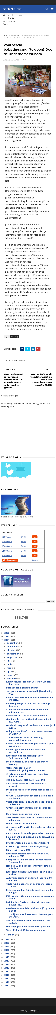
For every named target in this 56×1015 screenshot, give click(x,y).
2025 (7, 637)
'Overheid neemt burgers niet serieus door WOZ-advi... (29, 810)
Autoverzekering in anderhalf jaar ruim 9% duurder (29, 880)
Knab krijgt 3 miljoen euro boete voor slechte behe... (26, 751)
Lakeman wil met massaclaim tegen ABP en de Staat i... (30, 839)
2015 (7, 968)
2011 (7, 982)
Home (6, 36)
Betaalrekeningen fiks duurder (22, 688)
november (12, 647)
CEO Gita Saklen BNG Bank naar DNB (25, 780)
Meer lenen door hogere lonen (22, 814)
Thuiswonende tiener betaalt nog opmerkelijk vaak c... (24, 739)
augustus (12, 658)
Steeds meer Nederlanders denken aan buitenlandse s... (27, 711)
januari (11, 935)
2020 (7, 950)
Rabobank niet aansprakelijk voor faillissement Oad (24, 757)
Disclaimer (35, 561)
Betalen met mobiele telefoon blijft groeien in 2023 (30, 910)
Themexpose (33, 1011)
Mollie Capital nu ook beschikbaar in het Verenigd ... (28, 764)
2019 (7, 954)
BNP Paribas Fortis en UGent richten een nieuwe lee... (28, 904)
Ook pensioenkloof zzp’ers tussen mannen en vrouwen (29, 733)
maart (10, 675)
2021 (7, 947)
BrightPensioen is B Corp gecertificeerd (27, 843)
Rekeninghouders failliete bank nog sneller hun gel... (29, 892)
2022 (7, 943)
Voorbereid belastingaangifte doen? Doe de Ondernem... (30, 804)
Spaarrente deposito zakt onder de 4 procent (26, 785)
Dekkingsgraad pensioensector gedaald (28, 927)
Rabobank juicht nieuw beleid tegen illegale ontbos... (30, 873)
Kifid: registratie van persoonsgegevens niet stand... (30, 898)
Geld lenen (7, 533)
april (9, 672)
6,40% (23, 551)
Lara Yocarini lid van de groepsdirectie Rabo (30, 834)
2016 (7, 965)
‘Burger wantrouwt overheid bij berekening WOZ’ (29, 693)
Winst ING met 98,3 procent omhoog (25, 930)
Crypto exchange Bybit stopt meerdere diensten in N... (27, 776)
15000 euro (7, 547)
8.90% (23, 537)
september (13, 654)
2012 (7, 979)
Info (35, 537)
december (12, 643)
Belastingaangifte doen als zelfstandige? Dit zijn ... (28, 705)
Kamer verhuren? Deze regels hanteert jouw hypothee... (30, 745)
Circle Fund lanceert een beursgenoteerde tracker (29, 886)
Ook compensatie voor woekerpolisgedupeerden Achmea (26, 770)
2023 (7, 940)
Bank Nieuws (12, 9)
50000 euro (7, 556)
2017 (7, 961)
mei (9, 668)
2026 (7, 633)
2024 (7, 640)
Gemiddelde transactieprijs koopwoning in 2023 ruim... (29, 721)
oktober (11, 650)
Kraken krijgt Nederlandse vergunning (27, 847)
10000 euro (7, 542)
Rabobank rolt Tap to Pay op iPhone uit (27, 716)
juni (9, 665)
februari (11, 679)
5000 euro (6, 537)
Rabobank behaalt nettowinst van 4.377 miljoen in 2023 (27, 855)
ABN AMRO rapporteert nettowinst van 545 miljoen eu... (29, 819)
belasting (15, 36)
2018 (7, 957)
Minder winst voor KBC (18, 850)
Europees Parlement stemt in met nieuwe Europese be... (29, 861)
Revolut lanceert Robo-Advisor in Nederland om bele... (29, 699)
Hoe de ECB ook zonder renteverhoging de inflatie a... (29, 867)
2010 (7, 986)
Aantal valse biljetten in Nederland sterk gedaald (28, 922)
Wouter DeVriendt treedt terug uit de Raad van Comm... (29, 797)
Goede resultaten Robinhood (21, 824)
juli (9, 661)
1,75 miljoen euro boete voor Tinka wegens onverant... (29, 916)
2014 (7, 972)
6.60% (23, 547)
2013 (7, 975)
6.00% (23, 542)
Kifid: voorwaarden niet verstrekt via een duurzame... (28, 683)
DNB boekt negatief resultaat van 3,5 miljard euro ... (30, 727)
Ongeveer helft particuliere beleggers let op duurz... (30, 829)
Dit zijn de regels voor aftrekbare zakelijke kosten (29, 791)
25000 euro (7, 551)
